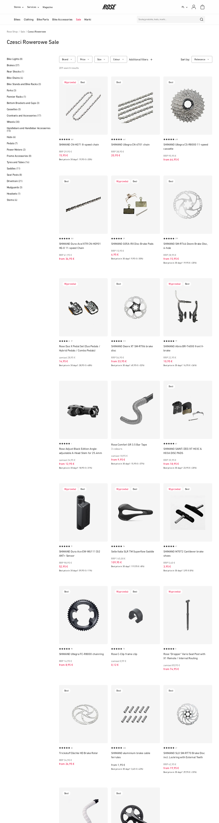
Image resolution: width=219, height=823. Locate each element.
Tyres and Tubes (18, 162)
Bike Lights (14, 58)
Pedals (12, 143)
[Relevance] (201, 59)
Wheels (13, 121)
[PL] (184, 7)
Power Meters (16, 149)
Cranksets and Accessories (24, 115)
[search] (201, 19)
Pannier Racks (16, 96)
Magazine (47, 7)
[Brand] (67, 59)
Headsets (14, 193)
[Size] (101, 59)
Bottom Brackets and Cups (23, 102)
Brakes (13, 65)
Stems (12, 199)
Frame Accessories (19, 155)
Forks (11, 90)
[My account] (193, 7)
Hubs (11, 137)
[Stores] (20, 7)
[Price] (85, 59)
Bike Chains (15, 77)
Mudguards (14, 187)
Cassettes (14, 109)
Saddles (13, 168)
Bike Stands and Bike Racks (24, 84)
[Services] (35, 7)
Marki (87, 19)
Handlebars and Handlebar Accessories (28, 129)
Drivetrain (14, 181)
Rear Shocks (15, 71)
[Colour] (118, 59)
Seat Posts (14, 174)
